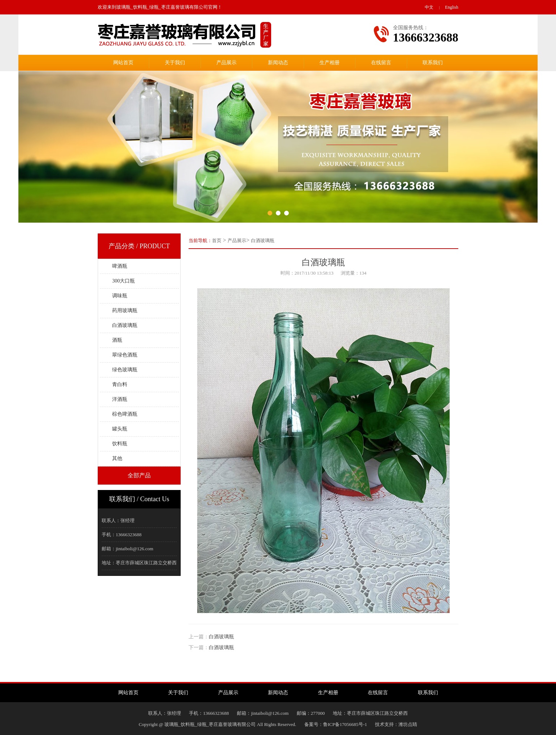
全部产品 (139, 475)
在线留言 (381, 62)
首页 (216, 240)
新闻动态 (278, 62)
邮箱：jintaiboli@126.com (127, 548)
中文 (429, 7)
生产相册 (329, 62)
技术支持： (383, 724)
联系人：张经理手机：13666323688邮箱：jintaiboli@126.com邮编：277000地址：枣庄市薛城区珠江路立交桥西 (278, 713)
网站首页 (123, 62)
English (451, 7)
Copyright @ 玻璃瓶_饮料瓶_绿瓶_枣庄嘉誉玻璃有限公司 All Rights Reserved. (221, 724)
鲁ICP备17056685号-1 (345, 724)
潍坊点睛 (407, 724)
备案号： (313, 724)
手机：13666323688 (122, 534)
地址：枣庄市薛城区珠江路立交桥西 (139, 562)
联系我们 (433, 62)
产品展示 (226, 62)
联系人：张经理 (118, 520)
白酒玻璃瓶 (262, 240)
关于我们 (175, 62)
